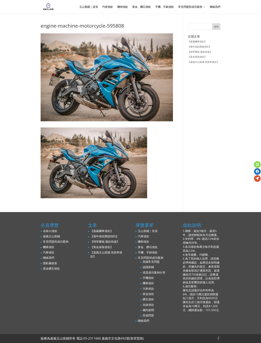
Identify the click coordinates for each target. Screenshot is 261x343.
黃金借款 (148, 294)
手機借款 (148, 278)
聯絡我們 (215, 7)
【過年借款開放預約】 (199, 46)
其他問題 (148, 315)
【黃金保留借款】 (197, 56)
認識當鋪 (148, 267)
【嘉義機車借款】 (197, 41)
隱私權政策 (50, 263)
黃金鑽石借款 (51, 268)
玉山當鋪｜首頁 (88, 7)
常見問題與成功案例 (190, 7)
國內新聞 (148, 310)
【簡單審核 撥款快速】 (200, 51)
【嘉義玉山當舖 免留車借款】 (203, 61)
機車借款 (122, 7)
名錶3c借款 (50, 231)
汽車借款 (107, 7)
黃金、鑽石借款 (141, 7)
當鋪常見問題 (151, 262)
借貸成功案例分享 (154, 272)
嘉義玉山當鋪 (51, 236)
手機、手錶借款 (164, 7)
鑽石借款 (148, 299)
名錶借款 (148, 305)
